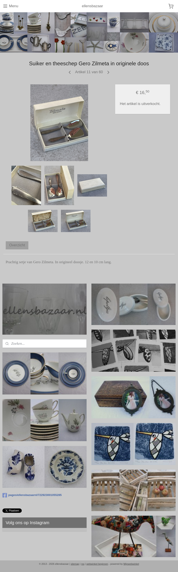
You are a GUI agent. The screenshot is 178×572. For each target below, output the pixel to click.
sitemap (75, 564)
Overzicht (17, 245)
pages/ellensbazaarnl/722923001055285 (32, 495)
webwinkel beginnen (97, 564)
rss (82, 564)
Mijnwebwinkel (131, 564)
